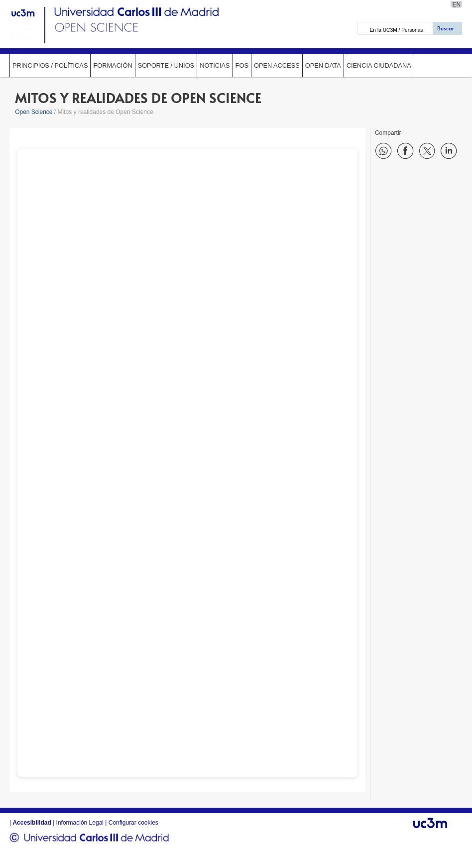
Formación (112, 65)
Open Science (33, 111)
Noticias (215, 65)
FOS (242, 65)
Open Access (277, 65)
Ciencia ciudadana (379, 65)
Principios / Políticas (50, 65)
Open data (323, 65)
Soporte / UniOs (166, 65)
